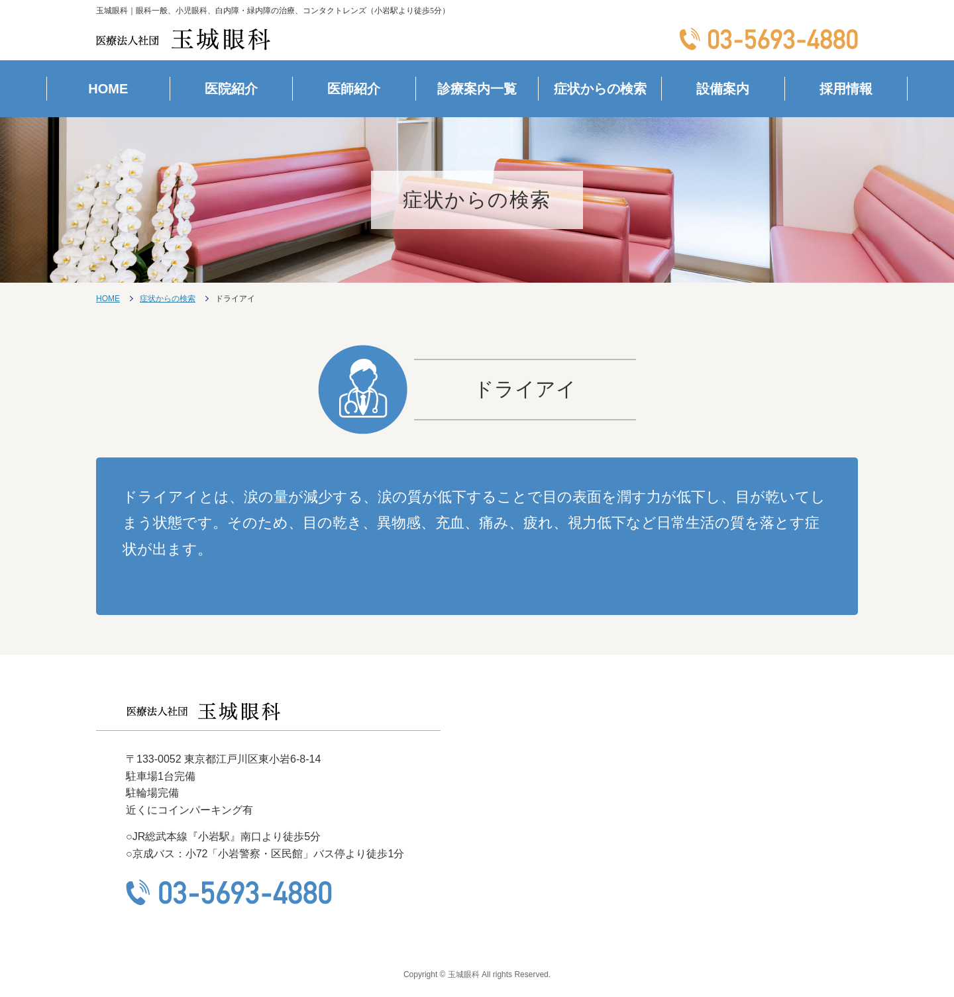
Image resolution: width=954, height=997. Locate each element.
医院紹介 (231, 88)
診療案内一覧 (477, 88)
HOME (108, 88)
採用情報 (846, 88)
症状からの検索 (600, 88)
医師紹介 (353, 88)
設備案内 (722, 88)
